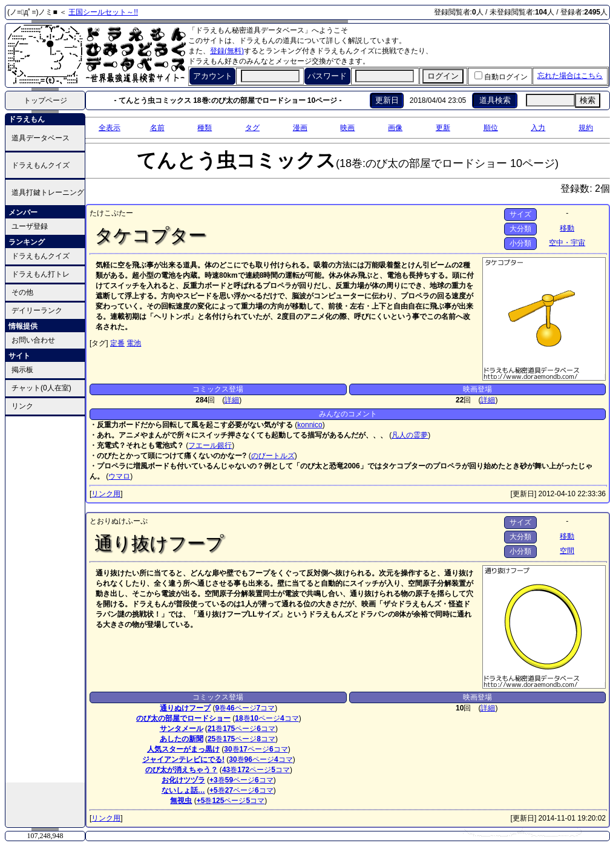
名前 (157, 127)
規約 (586, 127)
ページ (241, 708)
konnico (309, 425)
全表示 (109, 127)
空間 (567, 550)
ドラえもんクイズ (40, 165)
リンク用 (105, 494)
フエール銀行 (210, 445)
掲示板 (22, 370)
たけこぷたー (111, 213)
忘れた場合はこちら (570, 75)
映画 (347, 127)
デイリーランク (36, 310)
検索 (587, 100)
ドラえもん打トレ (40, 274)
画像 (395, 127)
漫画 (300, 127)
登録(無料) (227, 51)
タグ (252, 127)
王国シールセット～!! (103, 12)
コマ (266, 708)
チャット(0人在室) (41, 388)
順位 (491, 127)
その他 (22, 292)
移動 (567, 228)
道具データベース (40, 138)
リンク (22, 406)
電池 (133, 343)
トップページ (45, 100)
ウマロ (119, 476)
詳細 (232, 400)
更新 (443, 127)
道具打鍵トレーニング (47, 192)
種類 (204, 127)
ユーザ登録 (29, 226)
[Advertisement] (45, 598)
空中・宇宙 (567, 242)
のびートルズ (273, 455)
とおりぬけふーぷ (119, 521)
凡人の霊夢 (410, 435)
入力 (538, 127)
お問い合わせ (33, 340)
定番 (117, 343)
